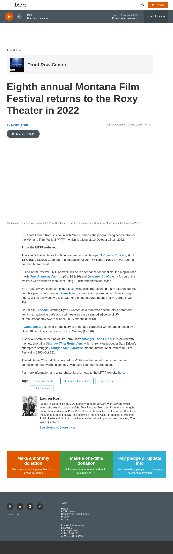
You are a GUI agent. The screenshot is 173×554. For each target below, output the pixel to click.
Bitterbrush (69, 293)
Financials (66, 528)
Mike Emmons (42, 388)
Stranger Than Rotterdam (64, 343)
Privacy (65, 516)
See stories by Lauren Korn (58, 427)
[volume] (19, 16)
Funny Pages (31, 326)
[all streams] (156, 16)
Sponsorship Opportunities (75, 514)
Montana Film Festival (77, 381)
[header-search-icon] (143, 4)
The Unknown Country (46, 276)
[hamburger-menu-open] (8, 5)
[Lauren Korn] (29, 406)
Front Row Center (46, 64)
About (64, 503)
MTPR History (68, 511)
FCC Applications (70, 530)
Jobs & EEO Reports (72, 536)
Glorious (42, 310)
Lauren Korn (19, 124)
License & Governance (73, 525)
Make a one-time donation (86, 461)
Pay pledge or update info (139, 461)
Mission (65, 509)
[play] (9, 17)
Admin (64, 519)
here (121, 372)
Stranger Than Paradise (99, 339)
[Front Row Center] (17, 65)
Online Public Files (71, 533)
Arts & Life (14, 50)
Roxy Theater (107, 381)
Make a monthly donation (33, 461)
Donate (159, 5)
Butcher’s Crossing (113, 255)
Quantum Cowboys (101, 276)
